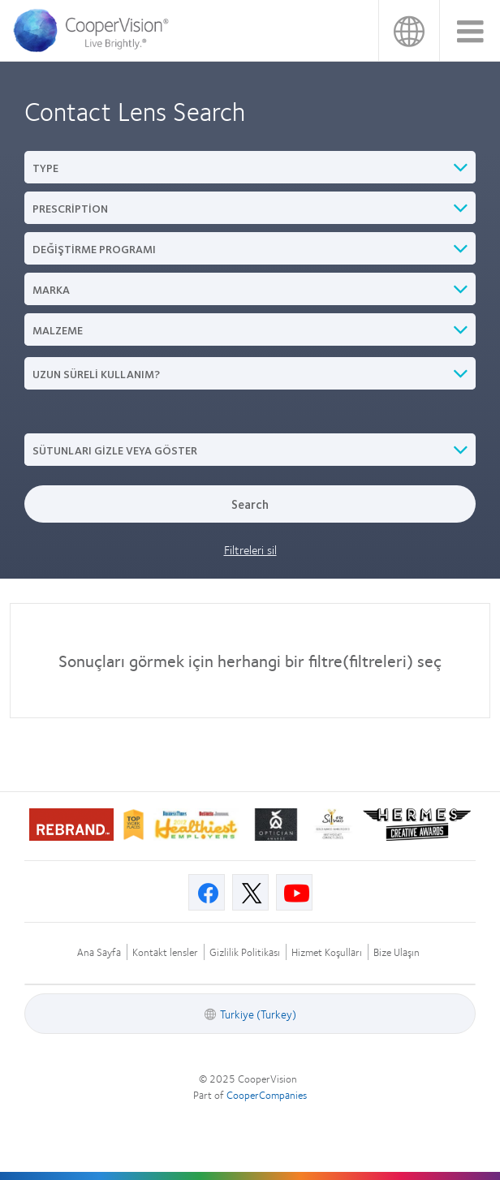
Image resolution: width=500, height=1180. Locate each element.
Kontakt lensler (165, 952)
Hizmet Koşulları (326, 952)
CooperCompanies (266, 1095)
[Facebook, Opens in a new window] (206, 892)
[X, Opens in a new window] (250, 892)
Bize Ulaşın (396, 952)
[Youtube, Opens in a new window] (294, 892)
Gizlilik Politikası (244, 952)
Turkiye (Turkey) (408, 30)
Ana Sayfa (99, 952)
